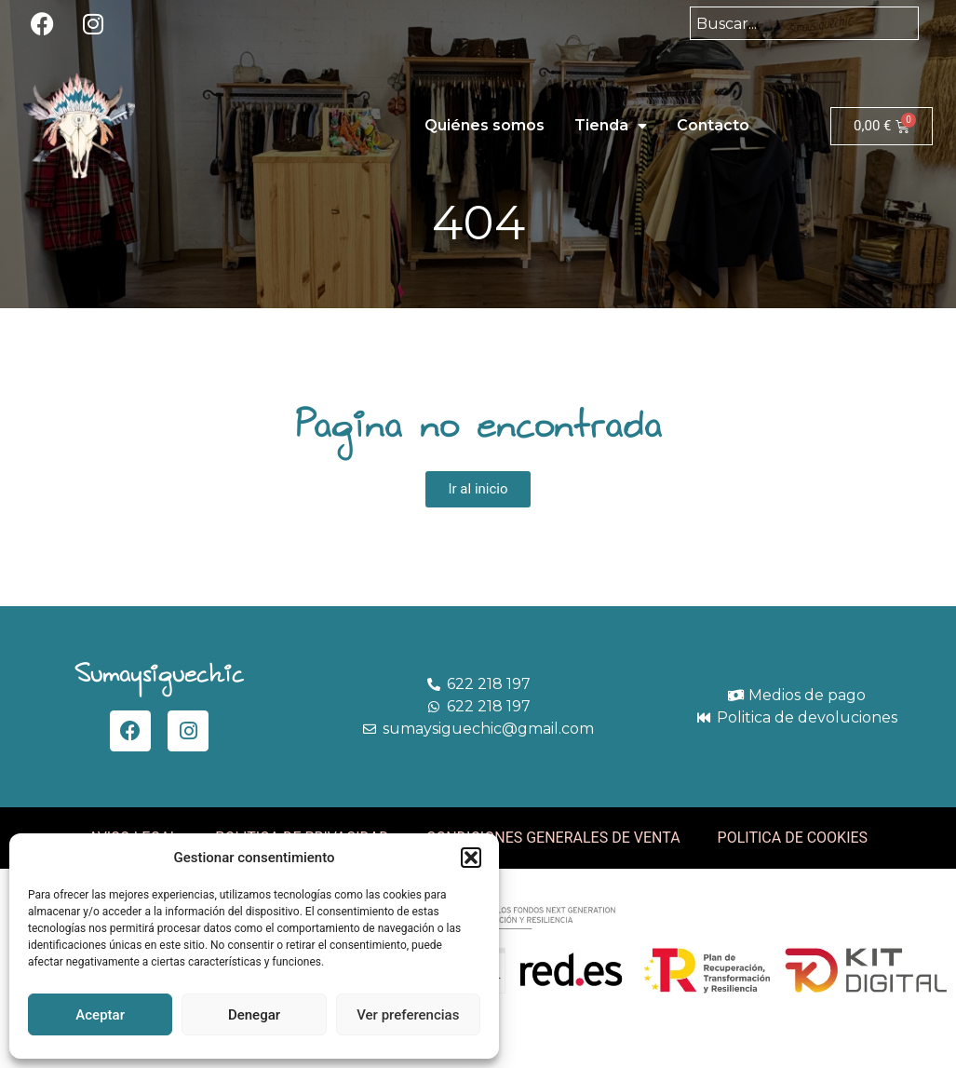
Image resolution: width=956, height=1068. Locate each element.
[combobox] (804, 23)
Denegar (254, 1015)
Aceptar (100, 1015)
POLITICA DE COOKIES (793, 837)
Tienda (610, 125)
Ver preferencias (408, 1015)
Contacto (713, 125)
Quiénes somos (484, 125)
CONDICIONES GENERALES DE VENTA (553, 837)
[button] (471, 857)
